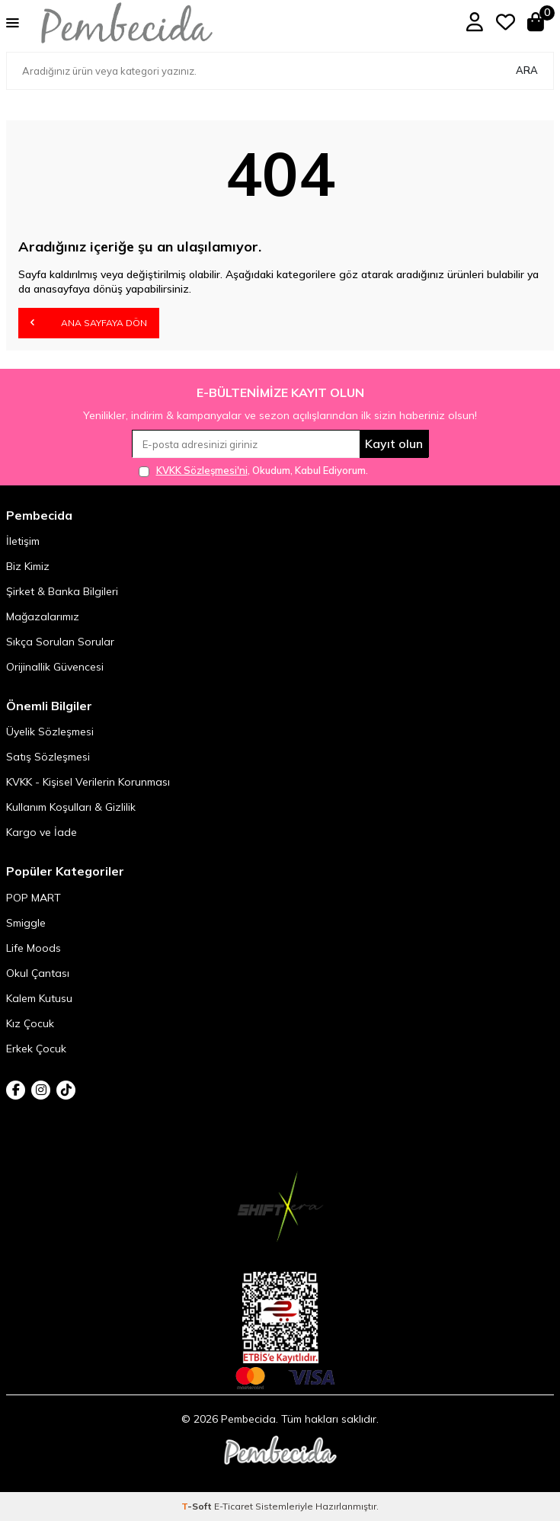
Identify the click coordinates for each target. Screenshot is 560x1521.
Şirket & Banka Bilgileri (62, 591)
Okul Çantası (37, 973)
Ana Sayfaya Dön (88, 322)
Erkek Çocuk (36, 1048)
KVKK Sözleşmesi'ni (202, 470)
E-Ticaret (233, 1506)
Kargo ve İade (41, 832)
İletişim (23, 541)
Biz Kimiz (28, 566)
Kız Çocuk (30, 1023)
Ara (527, 70)
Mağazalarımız (42, 616)
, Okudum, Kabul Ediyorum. (253, 470)
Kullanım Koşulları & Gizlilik (71, 807)
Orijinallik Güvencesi (55, 667)
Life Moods (33, 948)
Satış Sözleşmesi (48, 757)
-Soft (197, 1506)
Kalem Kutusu (39, 998)
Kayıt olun (394, 443)
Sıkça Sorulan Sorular (60, 641)
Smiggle (26, 923)
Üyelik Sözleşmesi (50, 731)
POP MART (33, 898)
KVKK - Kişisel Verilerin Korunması (88, 782)
